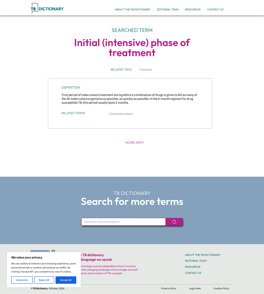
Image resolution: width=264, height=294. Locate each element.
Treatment (145, 69)
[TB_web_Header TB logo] (48, 3)
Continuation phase (121, 113)
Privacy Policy (168, 288)
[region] (44, 269)
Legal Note (195, 288)
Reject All (44, 280)
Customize (22, 280)
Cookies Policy (221, 288)
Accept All (66, 280)
